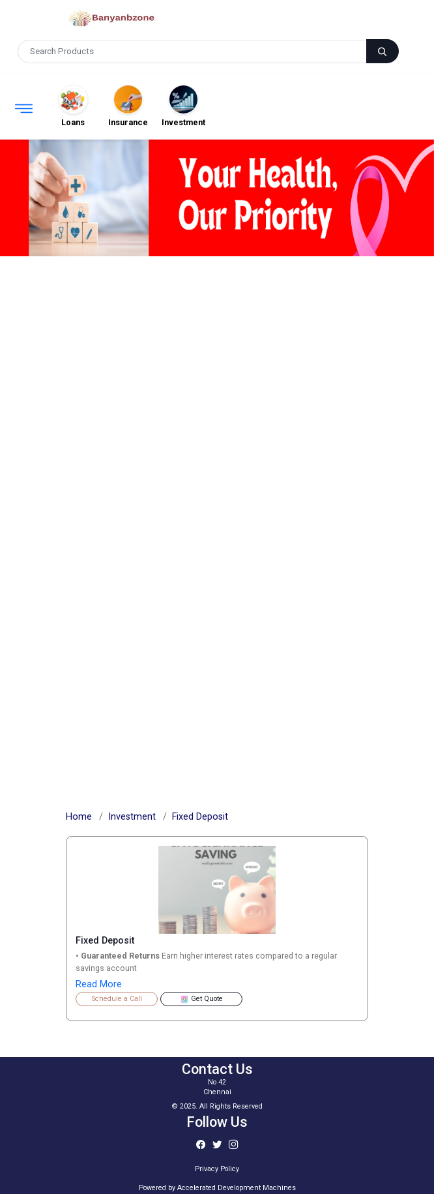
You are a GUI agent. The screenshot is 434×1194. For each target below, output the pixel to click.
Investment (132, 816)
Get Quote (201, 999)
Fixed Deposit (200, 816)
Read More (99, 984)
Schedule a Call (117, 998)
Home (79, 816)
